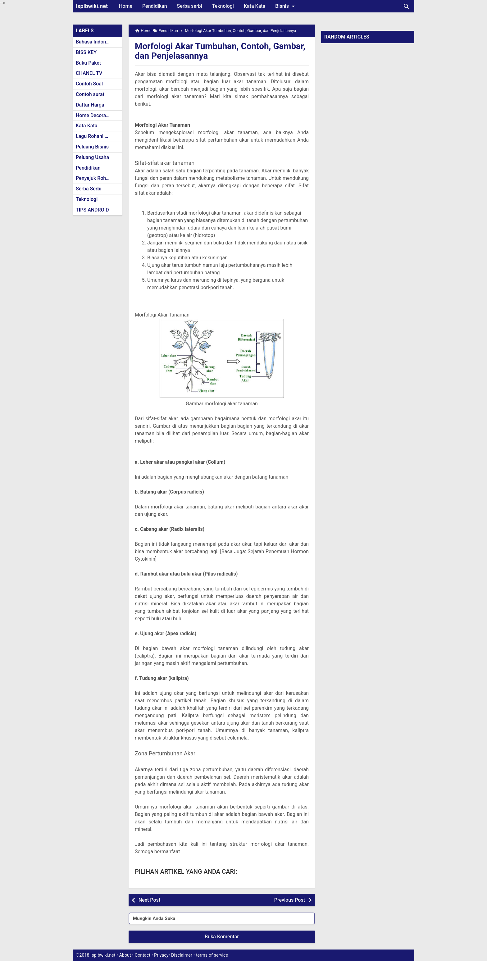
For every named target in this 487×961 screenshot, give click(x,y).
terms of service (212, 955)
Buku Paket (88, 63)
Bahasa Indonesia (95, 42)
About (125, 955)
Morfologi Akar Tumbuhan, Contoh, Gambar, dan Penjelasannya (220, 51)
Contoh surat (90, 94)
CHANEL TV (89, 73)
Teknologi (223, 6)
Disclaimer (181, 955)
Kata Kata (254, 6)
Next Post (149, 900)
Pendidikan (154, 6)
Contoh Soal (89, 84)
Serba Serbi (89, 189)
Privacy (161, 955)
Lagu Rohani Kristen (98, 136)
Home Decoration (95, 115)
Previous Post (289, 900)
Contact (142, 955)
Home (125, 6)
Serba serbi (189, 6)
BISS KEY (86, 52)
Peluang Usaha (92, 157)
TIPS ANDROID (92, 210)
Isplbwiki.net (92, 6)
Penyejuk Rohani (94, 178)
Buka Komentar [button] (222, 937)
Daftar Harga (90, 105)
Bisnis (286, 6)
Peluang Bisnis (92, 147)
